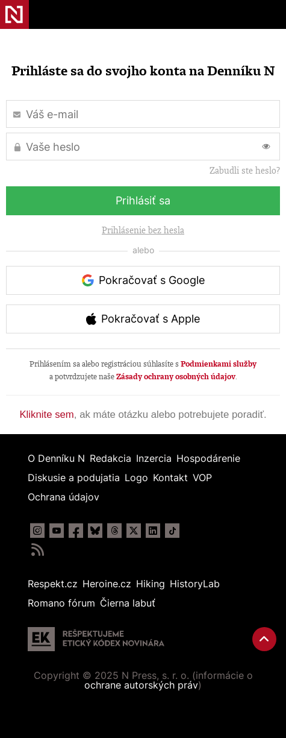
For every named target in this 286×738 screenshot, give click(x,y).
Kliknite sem (46, 414)
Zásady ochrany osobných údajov (175, 376)
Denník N (14, 14)
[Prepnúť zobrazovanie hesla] (266, 146)
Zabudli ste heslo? (245, 170)
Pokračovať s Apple (150, 318)
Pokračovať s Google (152, 280)
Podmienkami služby (218, 364)
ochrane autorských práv (141, 685)
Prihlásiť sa (143, 200)
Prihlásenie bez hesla (143, 230)
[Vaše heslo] (143, 146)
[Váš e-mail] (143, 114)
